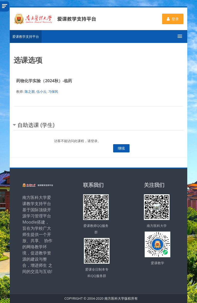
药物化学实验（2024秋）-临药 (44, 81)
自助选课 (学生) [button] (35, 124)
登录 (173, 18)
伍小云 (41, 91)
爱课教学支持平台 (25, 36)
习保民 (53, 91)
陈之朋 (30, 91)
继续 (121, 148)
